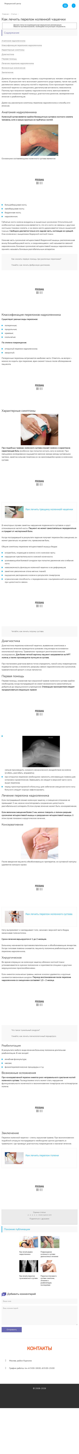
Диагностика (8, 54)
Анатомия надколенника (13, 40)
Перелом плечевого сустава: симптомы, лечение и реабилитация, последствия (49, 1280)
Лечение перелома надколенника (18, 63)
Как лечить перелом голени (42, 1155)
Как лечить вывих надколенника (26, 1253)
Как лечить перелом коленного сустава (49, 914)
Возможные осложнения (13, 68)
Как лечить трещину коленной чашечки (49, 509)
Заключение (7, 72)
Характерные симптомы (13, 50)
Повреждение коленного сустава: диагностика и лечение (49, 1254)
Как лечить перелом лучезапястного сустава (28, 1277)
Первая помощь (9, 59)
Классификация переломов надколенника (22, 45)
